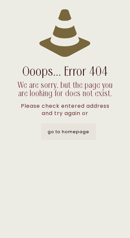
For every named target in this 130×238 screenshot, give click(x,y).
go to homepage (68, 132)
